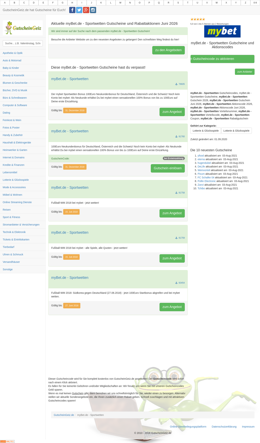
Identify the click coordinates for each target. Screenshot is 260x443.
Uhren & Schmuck (13, 254)
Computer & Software (15, 105)
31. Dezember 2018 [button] (74, 110)
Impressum (248, 426)
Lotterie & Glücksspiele (16, 179)
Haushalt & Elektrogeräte (17, 142)
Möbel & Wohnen (12, 194)
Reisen (7, 209)
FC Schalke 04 (206, 177)
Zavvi (201, 184)
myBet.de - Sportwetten (69, 79)
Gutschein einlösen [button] (168, 168)
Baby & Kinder (11, 67)
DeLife (201, 166)
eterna (201, 159)
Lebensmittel (10, 172)
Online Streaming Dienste (17, 202)
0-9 (255, 2)
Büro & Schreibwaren (15, 97)
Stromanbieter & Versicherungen (21, 224)
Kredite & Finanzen (13, 164)
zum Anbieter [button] (244, 71)
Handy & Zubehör (13, 135)
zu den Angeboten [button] (168, 50)
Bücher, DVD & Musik (15, 90)
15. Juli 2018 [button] (71, 212)
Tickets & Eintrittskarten (16, 239)
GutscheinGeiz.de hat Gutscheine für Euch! (34, 10)
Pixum (201, 173)
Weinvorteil (204, 170)
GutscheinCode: (118, 158)
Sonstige (8, 269)
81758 (180, 192)
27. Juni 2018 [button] (71, 305)
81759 (180, 238)
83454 (180, 283)
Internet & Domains (14, 157)
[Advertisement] (118, 351)
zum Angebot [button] (172, 112)
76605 (180, 84)
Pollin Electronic (207, 181)
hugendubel (204, 162)
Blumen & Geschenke (15, 82)
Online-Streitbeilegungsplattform (188, 426)
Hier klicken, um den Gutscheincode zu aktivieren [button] (213, 59)
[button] (222, 31)
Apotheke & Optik (13, 53)
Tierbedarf (8, 247)
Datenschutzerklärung (224, 426)
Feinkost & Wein (12, 120)
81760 (180, 136)
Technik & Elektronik (14, 232)
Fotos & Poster (11, 127)
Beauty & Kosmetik (13, 75)
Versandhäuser (11, 261)
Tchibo (201, 188)
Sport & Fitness (11, 217)
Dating (6, 112)
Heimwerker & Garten (15, 150)
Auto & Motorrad (12, 60)
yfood (201, 155)
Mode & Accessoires (14, 187)
